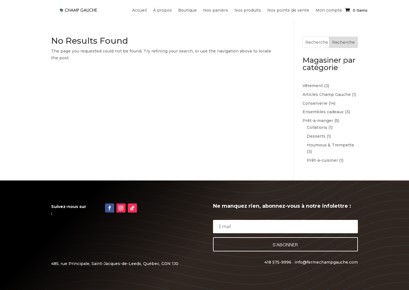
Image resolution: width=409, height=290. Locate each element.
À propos (162, 10)
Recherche (343, 42)
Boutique (187, 10)
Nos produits (247, 10)
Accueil (139, 10)
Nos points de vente (288, 10)
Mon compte (329, 10)
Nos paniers (215, 10)
